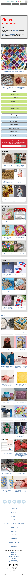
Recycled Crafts (14, 98)
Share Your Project (14, 535)
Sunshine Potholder (20, 237)
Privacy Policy (10, 143)
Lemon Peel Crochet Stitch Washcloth (20, 385)
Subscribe (14, 538)
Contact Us (14, 516)
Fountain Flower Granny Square (20, 88)
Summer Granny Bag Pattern (20, 182)
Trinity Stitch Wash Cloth (20, 253)
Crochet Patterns (14, 108)
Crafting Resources (14, 105)
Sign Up (23, 146)
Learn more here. (14, 572)
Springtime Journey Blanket (8, 222)
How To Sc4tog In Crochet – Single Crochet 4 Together (21, 367)
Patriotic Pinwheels (8, 253)
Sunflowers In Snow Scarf (8, 238)
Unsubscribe (14, 546)
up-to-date (15, 30)
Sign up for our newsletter (8, 34)
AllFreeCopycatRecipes (14, 561)
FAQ (14, 520)
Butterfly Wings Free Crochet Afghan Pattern (8, 308)
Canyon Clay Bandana (7, 349)
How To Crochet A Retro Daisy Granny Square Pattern (8, 199)
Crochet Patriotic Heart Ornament (20, 275)
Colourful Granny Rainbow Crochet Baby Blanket (14, 71)
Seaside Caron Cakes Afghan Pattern (20, 166)
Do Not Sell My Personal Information (14, 523)
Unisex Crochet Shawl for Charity (7, 88)
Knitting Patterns (14, 135)
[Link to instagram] (19, 502)
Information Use (17, 143)
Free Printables (14, 117)
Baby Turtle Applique (7, 435)
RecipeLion (14, 560)
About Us (14, 508)
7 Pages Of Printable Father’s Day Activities (19, 222)
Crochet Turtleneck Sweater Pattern (7, 367)
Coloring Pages (14, 131)
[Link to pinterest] (14, 502)
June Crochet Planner (7, 453)
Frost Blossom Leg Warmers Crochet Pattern (21, 436)
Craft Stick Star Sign (20, 307)
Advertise (14, 512)
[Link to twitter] (9, 502)
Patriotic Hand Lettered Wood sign (8, 275)
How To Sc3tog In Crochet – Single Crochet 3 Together (21, 491)
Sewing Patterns (14, 124)
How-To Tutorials (14, 128)
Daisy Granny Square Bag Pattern (7, 491)
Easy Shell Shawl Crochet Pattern (20, 199)
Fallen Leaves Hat (8, 165)
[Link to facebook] (5, 502)
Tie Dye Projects (14, 121)
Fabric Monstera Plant (7, 419)
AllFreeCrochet (14, 552)
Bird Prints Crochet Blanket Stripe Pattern (8, 182)
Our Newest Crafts (14, 94)
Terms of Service (14, 542)
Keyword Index (14, 527)
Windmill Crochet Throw (7, 473)
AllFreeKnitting (14, 554)
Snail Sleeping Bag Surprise (20, 419)
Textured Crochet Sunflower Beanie (20, 292)
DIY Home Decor (14, 112)
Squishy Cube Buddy (7, 402)
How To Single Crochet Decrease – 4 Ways (7, 385)
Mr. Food (14, 558)
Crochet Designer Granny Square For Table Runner (8, 292)
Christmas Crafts (14, 101)
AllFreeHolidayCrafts (14, 556)
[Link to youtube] (24, 502)
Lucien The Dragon (21, 473)
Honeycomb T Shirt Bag (21, 349)
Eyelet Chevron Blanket (21, 402)
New (3, 315)
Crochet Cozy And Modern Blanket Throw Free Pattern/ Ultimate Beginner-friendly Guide (21, 455)
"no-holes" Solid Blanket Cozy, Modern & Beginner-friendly (20, 332)
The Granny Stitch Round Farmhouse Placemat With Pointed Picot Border (7, 332)
